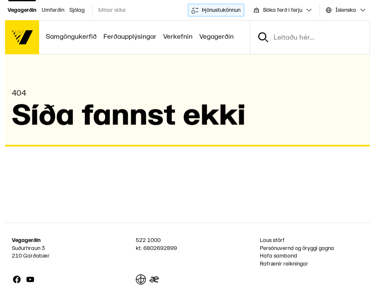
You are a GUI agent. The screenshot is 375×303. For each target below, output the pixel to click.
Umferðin (53, 10)
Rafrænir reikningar (284, 263)
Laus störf (272, 240)
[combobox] (282, 10)
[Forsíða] (22, 37)
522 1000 (148, 240)
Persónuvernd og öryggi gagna (297, 248)
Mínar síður (112, 10)
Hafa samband (278, 255)
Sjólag (77, 10)
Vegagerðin (22, 10)
